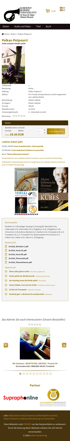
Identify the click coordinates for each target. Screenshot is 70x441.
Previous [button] (6, 345)
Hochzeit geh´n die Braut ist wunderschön (30, 294)
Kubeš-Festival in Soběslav (16, 418)
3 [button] (27, 374)
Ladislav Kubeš (9, 141)
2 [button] (23, 374)
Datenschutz (19, 415)
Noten (6, 26)
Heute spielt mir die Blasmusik (29, 276)
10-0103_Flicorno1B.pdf (18, 258)
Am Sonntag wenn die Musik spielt (27, 280)
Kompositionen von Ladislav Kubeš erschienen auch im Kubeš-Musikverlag (32, 158)
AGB (10, 415)
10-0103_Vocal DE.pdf (18, 254)
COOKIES (27, 424)
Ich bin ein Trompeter (25, 289)
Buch (48, 26)
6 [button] (37, 374)
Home (6, 34)
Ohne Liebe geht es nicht (27, 271)
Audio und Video (22, 26)
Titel (38, 26)
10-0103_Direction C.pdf (18, 246)
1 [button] (20, 374)
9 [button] (47, 374)
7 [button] (40, 374)
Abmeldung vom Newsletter (42, 418)
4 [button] (30, 374)
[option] (35, 345)
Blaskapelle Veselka (47, 415)
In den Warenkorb (56, 131)
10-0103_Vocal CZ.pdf (17, 250)
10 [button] (50, 374)
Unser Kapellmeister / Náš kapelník (28, 146)
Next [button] (64, 345)
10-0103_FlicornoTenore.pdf (20, 262)
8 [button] (44, 374)
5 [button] (33, 374)
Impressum (32, 415)
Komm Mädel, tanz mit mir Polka (32, 285)
